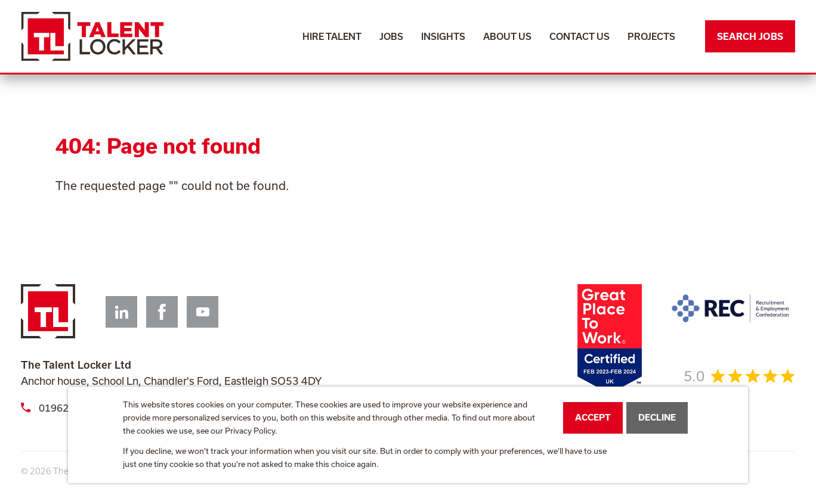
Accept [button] (593, 417)
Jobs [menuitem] (391, 36)
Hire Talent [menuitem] (331, 36)
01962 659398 (64, 408)
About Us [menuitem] (507, 36)
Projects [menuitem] (651, 36)
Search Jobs (750, 36)
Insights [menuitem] (443, 36)
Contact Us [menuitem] (579, 36)
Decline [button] (657, 417)
